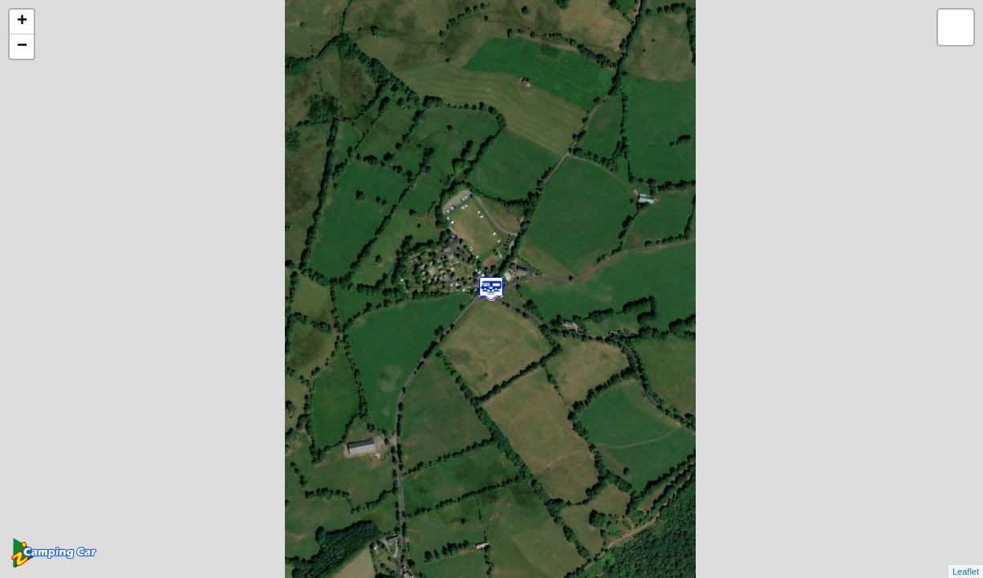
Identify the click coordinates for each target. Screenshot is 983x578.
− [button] (22, 47)
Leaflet (966, 571)
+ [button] (22, 22)
